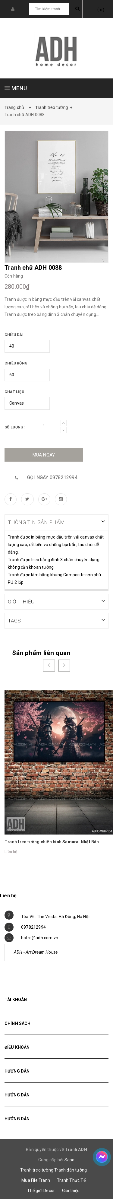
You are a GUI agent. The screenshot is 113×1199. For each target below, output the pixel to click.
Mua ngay (44, 455)
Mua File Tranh (35, 1179)
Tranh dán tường (70, 1169)
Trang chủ (16, 107)
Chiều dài (14, 335)
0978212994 (33, 926)
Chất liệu (14, 392)
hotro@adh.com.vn (39, 937)
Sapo (69, 1159)
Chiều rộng (16, 363)
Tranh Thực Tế (71, 1179)
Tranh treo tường (51, 107)
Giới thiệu (71, 1190)
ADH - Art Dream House (36, 951)
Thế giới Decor (41, 1190)
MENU (16, 88)
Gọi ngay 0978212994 (52, 477)
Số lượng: (14, 427)
